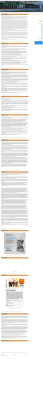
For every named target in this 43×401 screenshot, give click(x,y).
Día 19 (42, 27)
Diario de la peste (14, 137)
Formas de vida (8, 228)
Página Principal (15, 354)
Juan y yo (2, 96)
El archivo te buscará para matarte (6, 340)
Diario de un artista (9, 41)
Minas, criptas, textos (4, 14)
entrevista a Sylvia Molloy (15, 271)
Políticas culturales (11, 67)
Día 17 (42, 28)
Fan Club (12, 338)
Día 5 (41, 35)
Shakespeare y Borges (4, 140)
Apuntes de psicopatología (5, 137)
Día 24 (42, 24)
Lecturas (12, 41)
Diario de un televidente (5, 228)
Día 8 (41, 33)
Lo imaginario (8, 67)
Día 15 (42, 29)
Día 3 (41, 36)
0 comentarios (23, 41)
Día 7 (41, 34)
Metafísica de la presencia (4, 230)
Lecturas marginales (16, 352)
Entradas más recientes (3, 354)
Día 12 (42, 31)
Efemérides (6, 67)
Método (18, 352)
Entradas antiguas (27, 354)
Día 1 (41, 37)
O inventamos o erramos (4, 43)
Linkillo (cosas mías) (13, 4)
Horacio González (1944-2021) (5, 69)
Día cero (42, 38)
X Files (16, 137)
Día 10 (42, 32)
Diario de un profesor (7, 338)
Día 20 (42, 26)
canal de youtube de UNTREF (17, 307)
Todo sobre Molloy (3, 275)
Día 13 (42, 30)
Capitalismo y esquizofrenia (5, 41)
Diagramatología (9, 352)
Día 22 (42, 25)
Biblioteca (4, 67)
